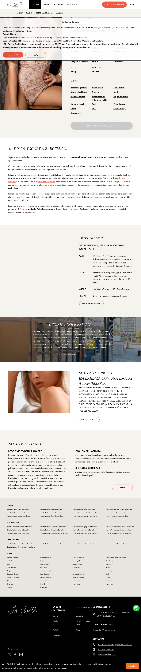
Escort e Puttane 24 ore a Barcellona (52, 544)
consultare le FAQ (70, 354)
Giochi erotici (110, 581)
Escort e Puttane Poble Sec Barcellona (19, 513)
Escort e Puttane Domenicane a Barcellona (53, 534)
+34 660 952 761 (106, 650)
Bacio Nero (118, 87)
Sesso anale (97, 87)
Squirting (109, 571)
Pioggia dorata (120, 96)
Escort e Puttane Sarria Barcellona (51, 510)
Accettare (132, 665)
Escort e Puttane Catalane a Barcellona (52, 531)
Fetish (116, 92)
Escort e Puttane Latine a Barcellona (18, 531)
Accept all (13, 54)
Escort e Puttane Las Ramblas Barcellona (86, 513)
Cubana (9, 588)
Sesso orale (10, 585)
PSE (94, 108)
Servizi (46, 4)
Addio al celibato (78, 92)
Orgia (73, 108)
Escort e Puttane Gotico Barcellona (117, 517)
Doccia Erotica (77, 565)
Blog (78, 630)
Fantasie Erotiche (78, 575)
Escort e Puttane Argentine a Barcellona (118, 531)
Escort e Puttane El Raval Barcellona (51, 517)
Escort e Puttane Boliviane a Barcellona (118, 534)
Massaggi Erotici (78, 561)
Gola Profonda (11, 568)
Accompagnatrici (78, 87)
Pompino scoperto (78, 578)
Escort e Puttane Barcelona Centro (84, 510)
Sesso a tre (75, 113)
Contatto (56, 636)
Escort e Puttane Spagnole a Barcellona (85, 527)
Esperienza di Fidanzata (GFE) (99, 98)
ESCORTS (35, 4)
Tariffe (55, 622)
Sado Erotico (77, 571)
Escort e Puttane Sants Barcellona (18, 510)
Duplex (95, 92)
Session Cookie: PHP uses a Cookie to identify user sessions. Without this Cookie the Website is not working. (53, 40)
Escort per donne (12, 575)
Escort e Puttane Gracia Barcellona (18, 517)
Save (36, 54)
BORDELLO (58, 4)
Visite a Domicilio (78, 558)
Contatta (23, 209)
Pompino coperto (45, 578)
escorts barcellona (43, 13)
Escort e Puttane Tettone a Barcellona (85, 544)
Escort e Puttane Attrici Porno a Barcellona (20, 544)
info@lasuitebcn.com (107, 655)
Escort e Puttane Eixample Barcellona (85, 517)
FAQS (55, 630)
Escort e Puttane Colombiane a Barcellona (53, 527)
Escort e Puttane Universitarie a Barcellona (21, 548)
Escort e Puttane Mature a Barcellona (118, 544)
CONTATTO (72, 4)
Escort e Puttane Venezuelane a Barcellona (120, 527)
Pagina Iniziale (23, 13)
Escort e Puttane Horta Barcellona (117, 513)
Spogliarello (44, 561)
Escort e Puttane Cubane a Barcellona (85, 534)
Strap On (43, 585)
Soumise (108, 565)
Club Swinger (119, 108)
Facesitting (43, 588)
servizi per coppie (45, 571)
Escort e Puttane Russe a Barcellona (18, 534)
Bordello (79, 616)
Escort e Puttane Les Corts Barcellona (52, 513)
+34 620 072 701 (124, 645)
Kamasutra (43, 581)
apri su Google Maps (91, 303)
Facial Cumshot (77, 96)
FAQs (122, 488)
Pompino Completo (13, 578)
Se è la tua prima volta (83, 624)
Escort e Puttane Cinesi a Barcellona (84, 531)
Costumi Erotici (45, 565)
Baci (94, 104)
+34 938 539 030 (106, 645)
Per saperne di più (89, 419)
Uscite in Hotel (77, 104)
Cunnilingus (119, 104)
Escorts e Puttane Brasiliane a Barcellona (20, 527)
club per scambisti (46, 181)
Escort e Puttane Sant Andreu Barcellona (119, 510)
